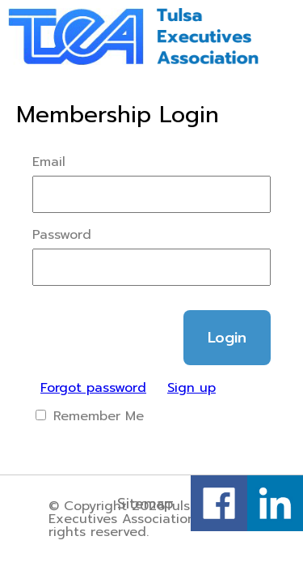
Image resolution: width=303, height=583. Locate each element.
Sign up (191, 387)
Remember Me (90, 416)
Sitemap (145, 503)
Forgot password (93, 387)
